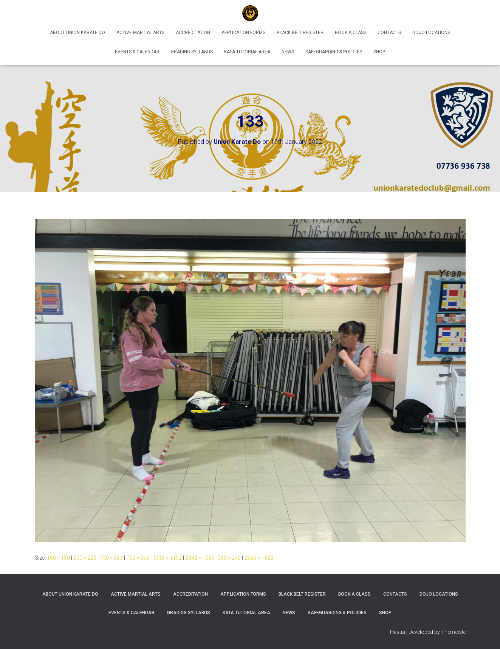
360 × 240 (229, 558)
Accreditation (193, 32)
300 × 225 (84, 558)
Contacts (389, 32)
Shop (379, 51)
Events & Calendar (137, 51)
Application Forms (243, 32)
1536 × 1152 (167, 558)
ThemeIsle (453, 632)
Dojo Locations (431, 32)
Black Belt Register (300, 32)
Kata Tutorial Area (247, 51)
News (288, 51)
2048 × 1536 (199, 558)
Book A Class (350, 32)
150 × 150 (58, 558)
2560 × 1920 (258, 558)
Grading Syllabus (192, 51)
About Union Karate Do (77, 32)
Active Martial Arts (140, 32)
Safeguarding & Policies (333, 51)
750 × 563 (111, 558)
